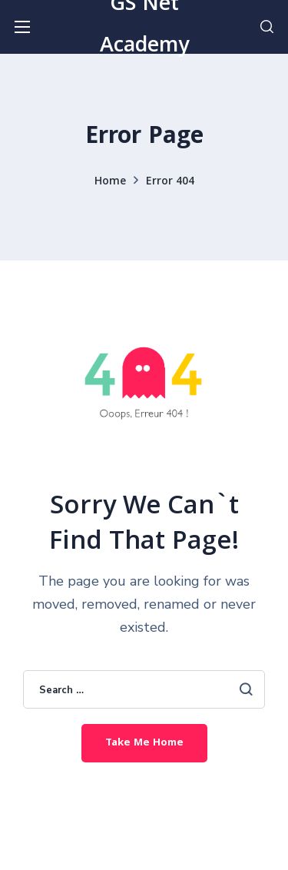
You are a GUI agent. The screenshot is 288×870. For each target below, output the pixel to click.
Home (110, 182)
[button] (266, 27)
